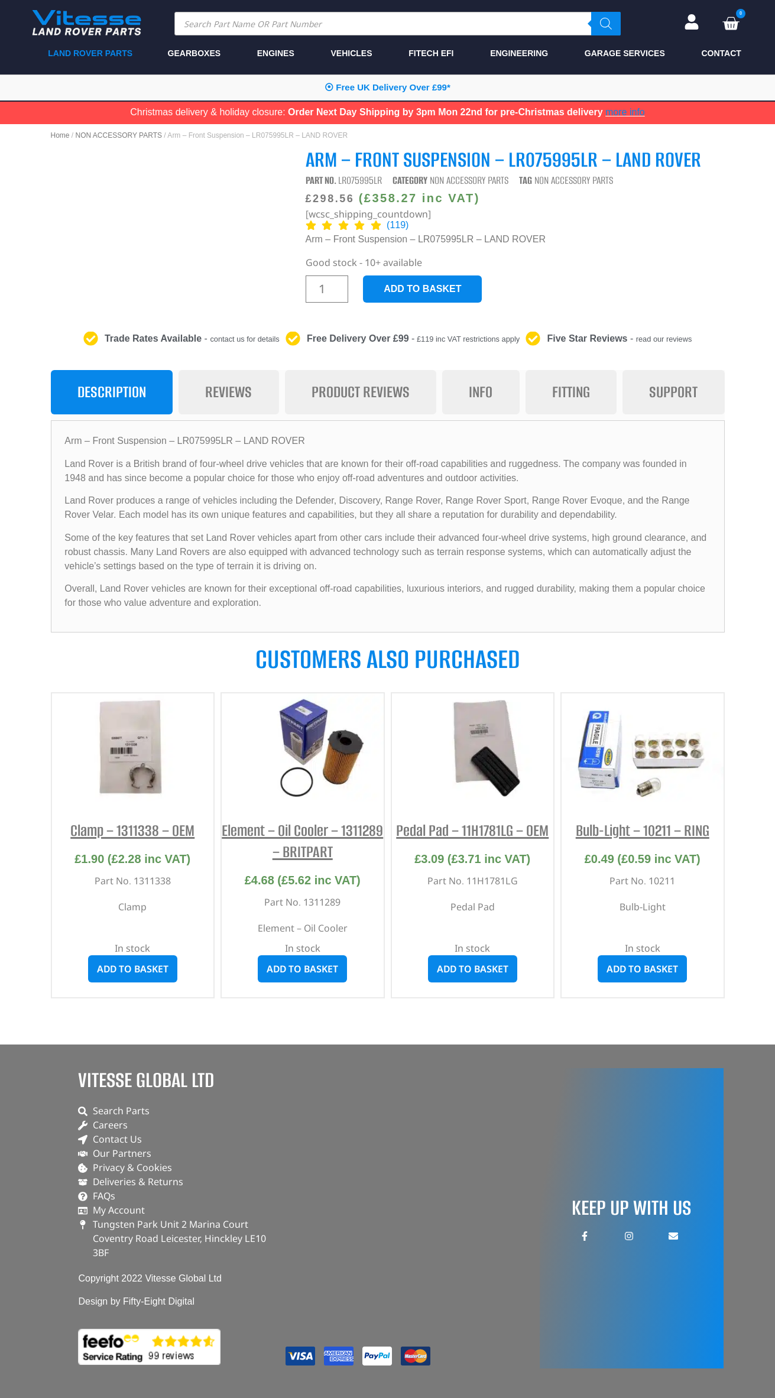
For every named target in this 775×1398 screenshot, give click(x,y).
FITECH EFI (430, 53)
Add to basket (422, 289)
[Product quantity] (327, 289)
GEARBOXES (194, 53)
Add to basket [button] (132, 968)
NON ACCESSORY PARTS (119, 135)
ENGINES (275, 53)
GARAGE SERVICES (625, 53)
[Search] (606, 23)
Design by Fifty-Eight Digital (136, 1301)
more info (625, 112)
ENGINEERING (519, 53)
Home (60, 135)
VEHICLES (351, 53)
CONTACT (721, 53)
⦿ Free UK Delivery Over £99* (387, 87)
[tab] (112, 392)
